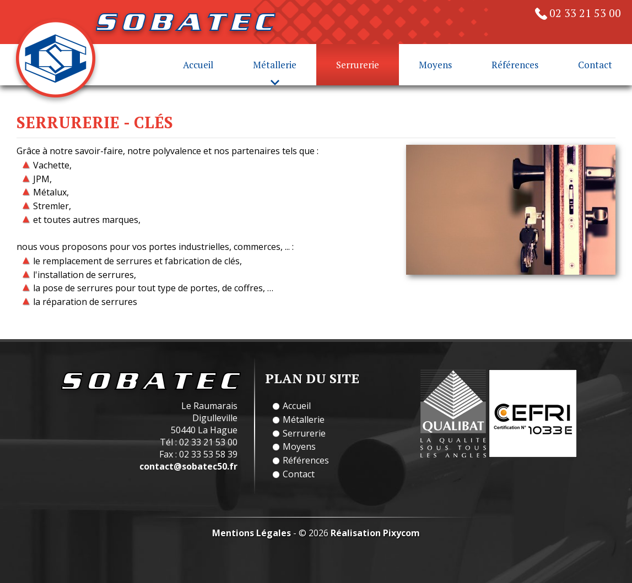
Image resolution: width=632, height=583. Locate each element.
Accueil (198, 64)
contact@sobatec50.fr (188, 466)
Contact (595, 64)
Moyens (435, 64)
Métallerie (304, 420)
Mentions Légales (251, 533)
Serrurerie (357, 64)
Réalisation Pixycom (375, 533)
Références (514, 64)
